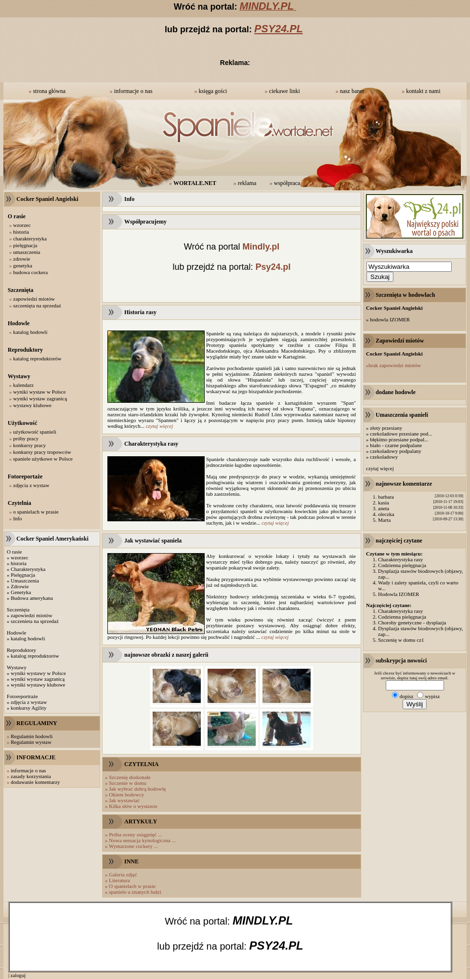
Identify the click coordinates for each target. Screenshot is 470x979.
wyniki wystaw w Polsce (39, 392)
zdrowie (21, 259)
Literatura (119, 880)
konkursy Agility (28, 708)
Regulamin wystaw (31, 742)
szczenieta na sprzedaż (35, 621)
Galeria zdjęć (123, 874)
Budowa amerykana (32, 598)
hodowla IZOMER (390, 319)
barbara (386, 497)
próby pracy (26, 438)
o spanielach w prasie (35, 512)
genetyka (22, 265)
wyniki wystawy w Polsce (38, 673)
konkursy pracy (29, 445)
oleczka (386, 514)
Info (17, 518)
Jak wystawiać (124, 800)
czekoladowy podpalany (395, 451)
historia (21, 232)
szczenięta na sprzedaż (37, 305)
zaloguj (18, 975)
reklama (247, 183)
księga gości (212, 91)
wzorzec (22, 225)
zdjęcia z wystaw (31, 485)
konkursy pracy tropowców (42, 452)
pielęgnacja (25, 245)
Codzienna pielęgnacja (402, 565)
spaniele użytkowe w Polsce (43, 459)
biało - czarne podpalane (396, 445)
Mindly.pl (261, 246)
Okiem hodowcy (126, 794)
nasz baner (352, 91)
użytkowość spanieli (34, 432)
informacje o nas (133, 91)
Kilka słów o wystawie (133, 806)
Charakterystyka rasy (400, 559)
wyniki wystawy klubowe (38, 685)
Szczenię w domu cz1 (401, 640)
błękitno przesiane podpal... (399, 439)
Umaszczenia (25, 580)
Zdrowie (19, 586)
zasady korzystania (31, 776)
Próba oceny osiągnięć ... (135, 834)
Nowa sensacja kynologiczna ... (142, 840)
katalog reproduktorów (37, 358)
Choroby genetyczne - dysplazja (412, 622)
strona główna (49, 91)
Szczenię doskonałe (129, 777)
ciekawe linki (284, 91)
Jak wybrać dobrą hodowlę (137, 789)
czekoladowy (384, 457)
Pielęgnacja (23, 575)
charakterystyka (30, 238)
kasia (383, 502)
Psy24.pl (273, 267)
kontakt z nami (423, 91)
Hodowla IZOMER (398, 594)
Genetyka (21, 592)
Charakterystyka (28, 569)
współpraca (287, 183)
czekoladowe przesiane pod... (401, 434)
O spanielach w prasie (132, 886)
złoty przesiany (386, 428)
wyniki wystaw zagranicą (40, 398)
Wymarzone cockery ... (133, 846)
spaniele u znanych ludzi (135, 892)
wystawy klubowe (32, 405)
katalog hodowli (30, 332)
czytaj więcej (159, 426)
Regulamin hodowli (31, 736)
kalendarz (23, 385)
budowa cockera (30, 272)
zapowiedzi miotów (33, 299)
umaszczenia (26, 252)
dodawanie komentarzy (35, 782)
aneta (383, 508)
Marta (384, 520)
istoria (20, 563)
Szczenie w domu (127, 783)
